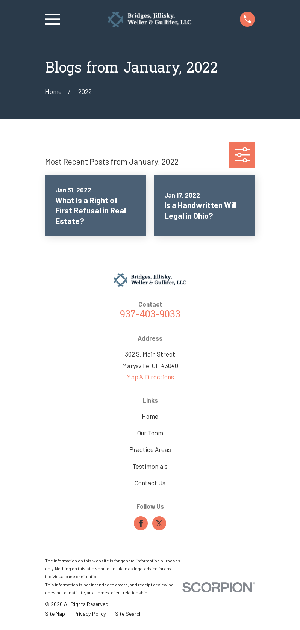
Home (150, 416)
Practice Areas (150, 449)
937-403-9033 (150, 315)
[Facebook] (141, 523)
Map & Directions (150, 377)
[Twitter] (159, 523)
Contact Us (150, 482)
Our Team (150, 433)
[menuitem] (55, 613)
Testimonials (150, 466)
